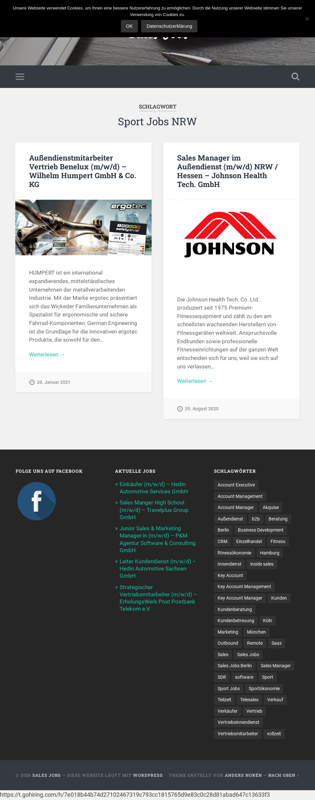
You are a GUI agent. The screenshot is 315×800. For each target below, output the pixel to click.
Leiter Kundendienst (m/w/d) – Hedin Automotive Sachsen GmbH (158, 568)
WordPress (148, 775)
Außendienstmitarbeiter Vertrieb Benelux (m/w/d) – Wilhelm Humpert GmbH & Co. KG (82, 171)
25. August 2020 (202, 409)
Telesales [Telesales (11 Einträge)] (249, 700)
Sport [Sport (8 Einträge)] (267, 677)
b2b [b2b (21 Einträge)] (256, 519)
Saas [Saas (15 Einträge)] (277, 643)
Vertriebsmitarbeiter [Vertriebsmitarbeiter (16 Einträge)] (238, 734)
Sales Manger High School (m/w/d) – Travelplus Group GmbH (154, 510)
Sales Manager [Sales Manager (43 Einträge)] (276, 666)
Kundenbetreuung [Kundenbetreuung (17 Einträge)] (236, 621)
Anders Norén (243, 775)
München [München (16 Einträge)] (256, 632)
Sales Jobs (46, 775)
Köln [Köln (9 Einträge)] (267, 621)
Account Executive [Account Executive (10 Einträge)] (236, 484)
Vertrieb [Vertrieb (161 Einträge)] (254, 711)
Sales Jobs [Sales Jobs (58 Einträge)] (248, 655)
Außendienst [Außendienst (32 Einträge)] (230, 519)
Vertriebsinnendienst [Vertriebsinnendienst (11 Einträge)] (238, 723)
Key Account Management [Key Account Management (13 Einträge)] (244, 587)
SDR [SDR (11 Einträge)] (222, 677)
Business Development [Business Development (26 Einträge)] (261, 530)
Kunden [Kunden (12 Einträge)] (279, 598)
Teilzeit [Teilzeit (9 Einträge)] (224, 700)
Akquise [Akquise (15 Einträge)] (271, 507)
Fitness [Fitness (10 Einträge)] (278, 541)
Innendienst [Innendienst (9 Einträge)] (229, 564)
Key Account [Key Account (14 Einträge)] (230, 575)
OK (129, 26)
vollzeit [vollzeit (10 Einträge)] (274, 734)
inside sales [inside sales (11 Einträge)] (262, 564)
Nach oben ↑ (283, 775)
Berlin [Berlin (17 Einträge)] (223, 530)
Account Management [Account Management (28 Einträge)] (240, 496)
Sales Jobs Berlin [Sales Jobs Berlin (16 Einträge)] (235, 666)
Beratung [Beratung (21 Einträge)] (278, 519)
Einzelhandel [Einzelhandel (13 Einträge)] (249, 541)
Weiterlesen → (47, 354)
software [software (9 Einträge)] (244, 677)
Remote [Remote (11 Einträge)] (255, 643)
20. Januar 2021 (54, 382)
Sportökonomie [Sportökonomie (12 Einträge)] (264, 689)
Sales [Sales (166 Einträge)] (223, 655)
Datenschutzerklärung (169, 26)
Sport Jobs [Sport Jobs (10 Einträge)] (229, 689)
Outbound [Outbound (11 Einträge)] (228, 643)
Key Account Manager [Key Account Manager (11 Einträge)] (240, 598)
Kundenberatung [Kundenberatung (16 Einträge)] (235, 609)
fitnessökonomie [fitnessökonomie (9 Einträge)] (234, 553)
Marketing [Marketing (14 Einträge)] (228, 632)
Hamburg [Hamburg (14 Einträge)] (269, 553)
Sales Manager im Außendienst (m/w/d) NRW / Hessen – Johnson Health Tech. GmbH (227, 171)
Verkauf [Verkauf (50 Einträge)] (275, 700)
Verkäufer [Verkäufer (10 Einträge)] (228, 711)
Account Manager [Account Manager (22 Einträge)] (236, 507)
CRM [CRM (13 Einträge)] (222, 541)
